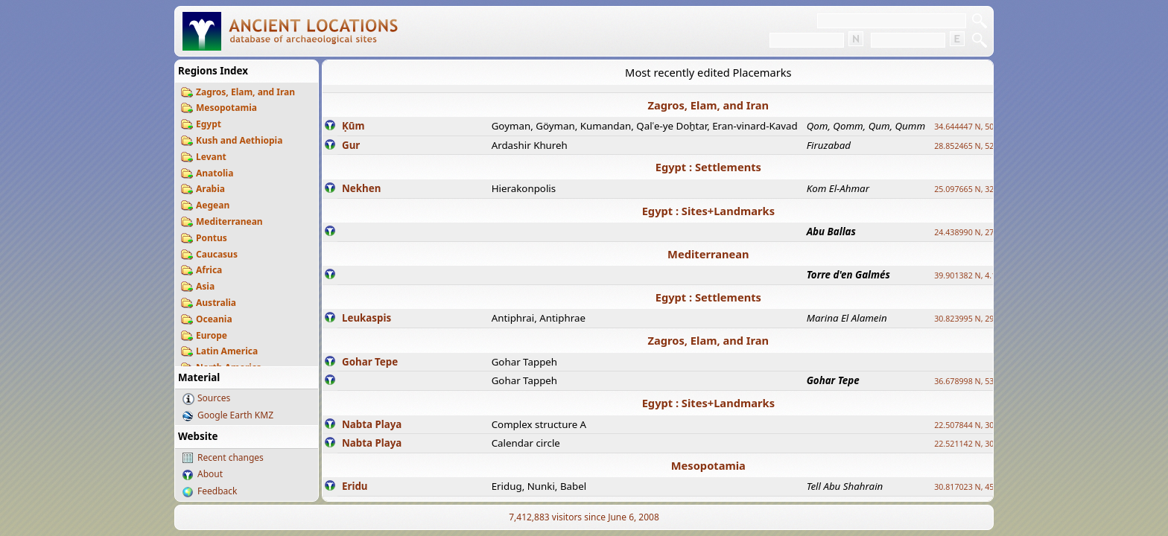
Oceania (214, 319)
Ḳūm (353, 126)
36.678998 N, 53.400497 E (981, 381)
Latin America (227, 351)
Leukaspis (366, 318)
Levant (211, 156)
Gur (351, 145)
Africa (209, 270)
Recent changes (230, 457)
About (210, 474)
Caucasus (217, 254)
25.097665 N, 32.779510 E (981, 189)
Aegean (212, 205)
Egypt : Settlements (708, 166)
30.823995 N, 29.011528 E (981, 318)
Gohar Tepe (370, 361)
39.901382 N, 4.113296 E (979, 275)
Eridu (355, 486)
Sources (213, 398)
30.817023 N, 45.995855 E (981, 487)
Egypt (208, 124)
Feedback (217, 491)
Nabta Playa (372, 424)
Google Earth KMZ (235, 415)
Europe (211, 335)
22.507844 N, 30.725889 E (981, 425)
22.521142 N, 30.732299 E (981, 443)
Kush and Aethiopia (239, 140)
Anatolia (214, 173)
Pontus (211, 238)
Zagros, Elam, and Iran (245, 92)
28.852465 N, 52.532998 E (981, 146)
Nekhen (361, 188)
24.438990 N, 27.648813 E (981, 232)
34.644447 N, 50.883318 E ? (984, 126)
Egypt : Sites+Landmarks (708, 210)
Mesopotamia (226, 107)
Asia (205, 286)
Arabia (210, 188)
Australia (216, 302)
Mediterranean (229, 221)
